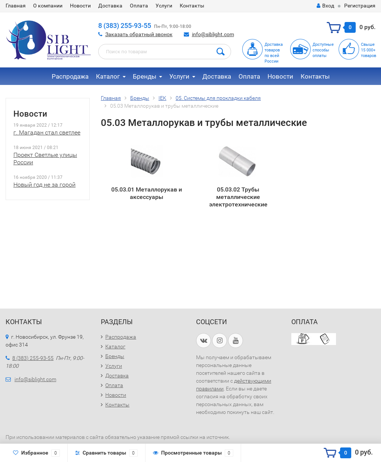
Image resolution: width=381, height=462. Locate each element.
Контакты (192, 6)
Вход (325, 6)
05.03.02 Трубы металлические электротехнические (238, 197)
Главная (16, 6)
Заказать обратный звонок (139, 34)
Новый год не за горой (44, 184)
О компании (48, 6)
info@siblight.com (213, 34)
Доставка (110, 6)
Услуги (164, 6)
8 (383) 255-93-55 (124, 25)
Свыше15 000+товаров (368, 50)
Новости (80, 6)
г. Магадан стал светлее (46, 132)
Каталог (108, 76)
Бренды (144, 76)
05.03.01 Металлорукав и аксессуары (146, 193)
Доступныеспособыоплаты (323, 50)
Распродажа (70, 76)
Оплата (139, 6)
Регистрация (359, 6)
